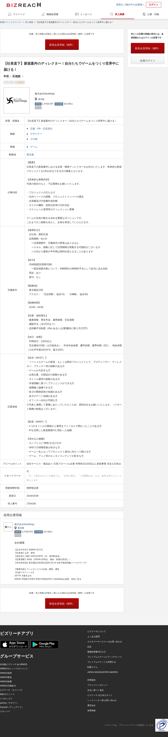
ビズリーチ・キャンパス (11, 690)
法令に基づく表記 (95, 690)
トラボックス (6, 698)
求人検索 (119, 14)
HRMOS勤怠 (6, 677)
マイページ (19, 14)
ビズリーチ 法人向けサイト (99, 695)
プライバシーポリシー (97, 685)
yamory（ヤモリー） (9, 703)
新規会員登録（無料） (62, 44)
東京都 (30, 154)
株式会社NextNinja (24, 524)
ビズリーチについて (96, 631)
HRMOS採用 (6, 673)
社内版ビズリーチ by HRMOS (13, 664)
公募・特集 (153, 14)
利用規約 (91, 680)
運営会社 (91, 705)
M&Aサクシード (7, 694)
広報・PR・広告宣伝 (41, 128)
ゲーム (33, 146)
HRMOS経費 (6, 681)
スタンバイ (5, 711)
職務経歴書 (52, 14)
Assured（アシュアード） (12, 707)
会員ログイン (147, 60)
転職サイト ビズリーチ (10, 22)
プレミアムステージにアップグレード (104, 657)
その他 (33, 139)
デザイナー (36, 134)
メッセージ (86, 14)
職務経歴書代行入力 (96, 652)
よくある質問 (93, 636)
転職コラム (92, 667)
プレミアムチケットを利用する (101, 662)
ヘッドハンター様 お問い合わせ (101, 700)
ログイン (153, 4)
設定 (89, 647)
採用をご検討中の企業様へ (130, 4)
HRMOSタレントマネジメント (14, 668)
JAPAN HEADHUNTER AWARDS (102, 672)
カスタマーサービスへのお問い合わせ (104, 641)
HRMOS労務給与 (8, 686)
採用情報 (91, 710)
